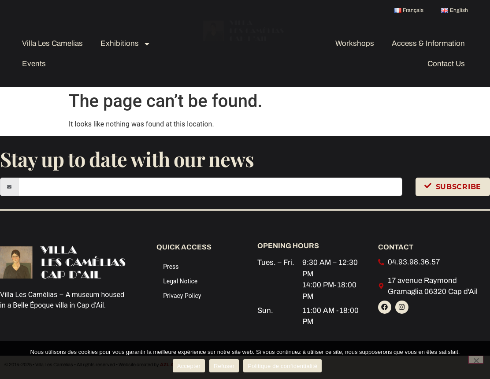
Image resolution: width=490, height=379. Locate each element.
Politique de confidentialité (282, 366)
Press (170, 266)
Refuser (224, 366)
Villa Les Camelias (52, 43)
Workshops (354, 43)
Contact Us (446, 63)
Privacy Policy (182, 295)
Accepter (188, 366)
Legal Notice (180, 281)
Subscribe (452, 186)
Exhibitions (125, 44)
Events (34, 63)
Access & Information (428, 43)
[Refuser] (475, 360)
